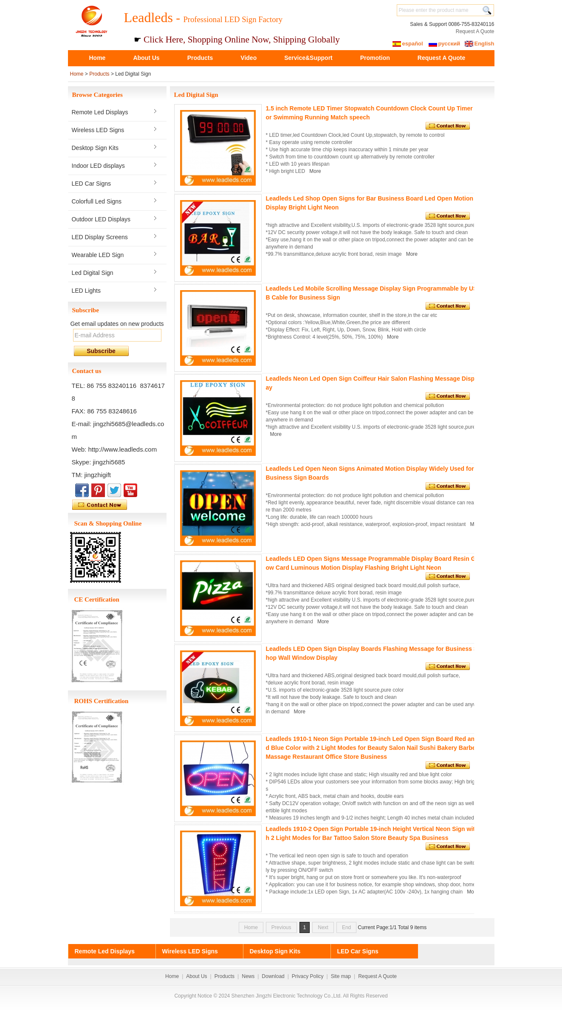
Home (97, 57)
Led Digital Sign (92, 272)
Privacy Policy (308, 976)
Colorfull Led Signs (97, 201)
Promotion (375, 57)
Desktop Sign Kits (95, 147)
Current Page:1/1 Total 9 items (392, 927)
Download (273, 976)
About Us (146, 57)
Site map (341, 976)
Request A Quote (475, 31)
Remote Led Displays (100, 112)
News (248, 976)
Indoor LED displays (98, 165)
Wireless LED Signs (98, 130)
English (484, 43)
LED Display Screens (100, 237)
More (315, 171)
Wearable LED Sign (98, 255)
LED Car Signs (91, 183)
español (412, 43)
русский (449, 43)
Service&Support (308, 57)
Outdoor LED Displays (101, 219)
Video (248, 57)
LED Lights (86, 290)
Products (200, 57)
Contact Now (119, 505)
